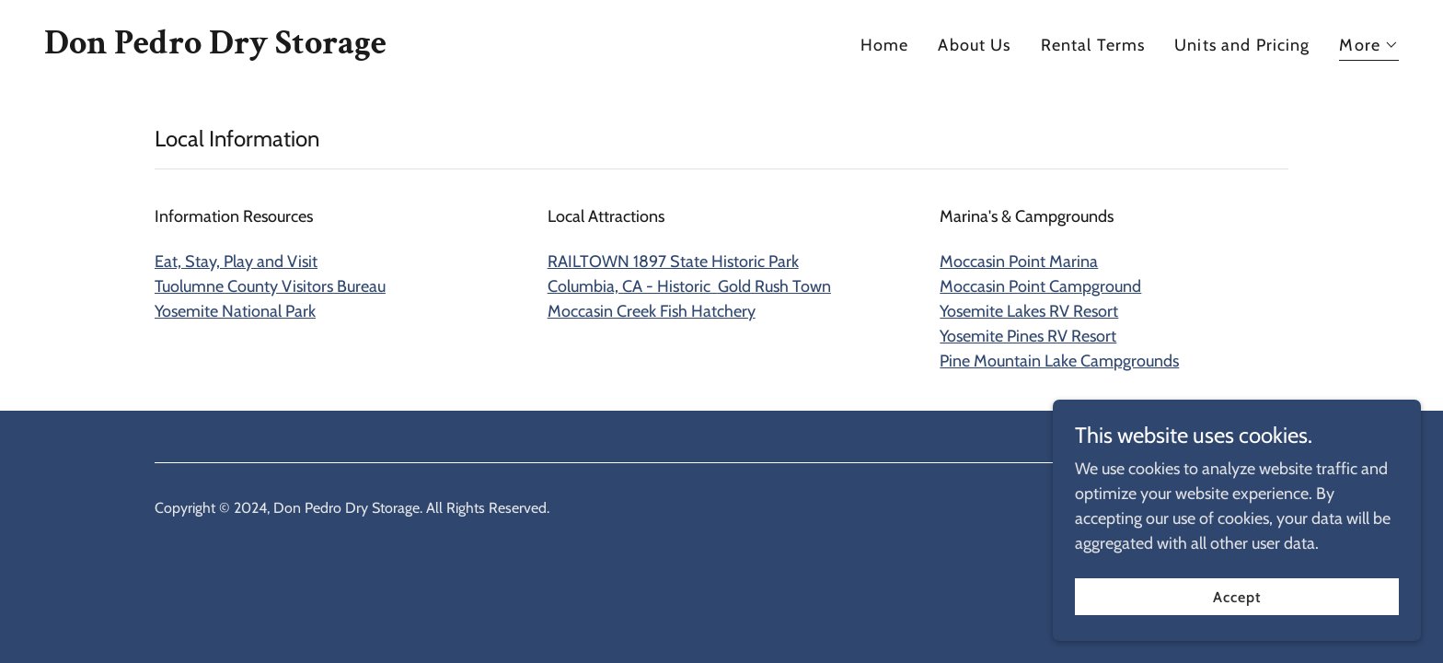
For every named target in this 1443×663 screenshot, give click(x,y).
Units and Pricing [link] (1242, 45)
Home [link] (884, 45)
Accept (1237, 597)
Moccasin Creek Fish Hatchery (652, 311)
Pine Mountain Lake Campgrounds (1059, 361)
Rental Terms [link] (1093, 45)
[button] (1369, 47)
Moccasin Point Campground (1040, 286)
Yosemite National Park (235, 311)
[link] (215, 48)
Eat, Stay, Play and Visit (236, 261)
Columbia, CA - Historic (689, 286)
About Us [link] (974, 45)
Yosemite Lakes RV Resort (1029, 311)
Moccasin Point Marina (1019, 261)
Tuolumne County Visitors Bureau (270, 286)
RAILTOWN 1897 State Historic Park (673, 261)
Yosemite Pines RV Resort (1028, 336)
